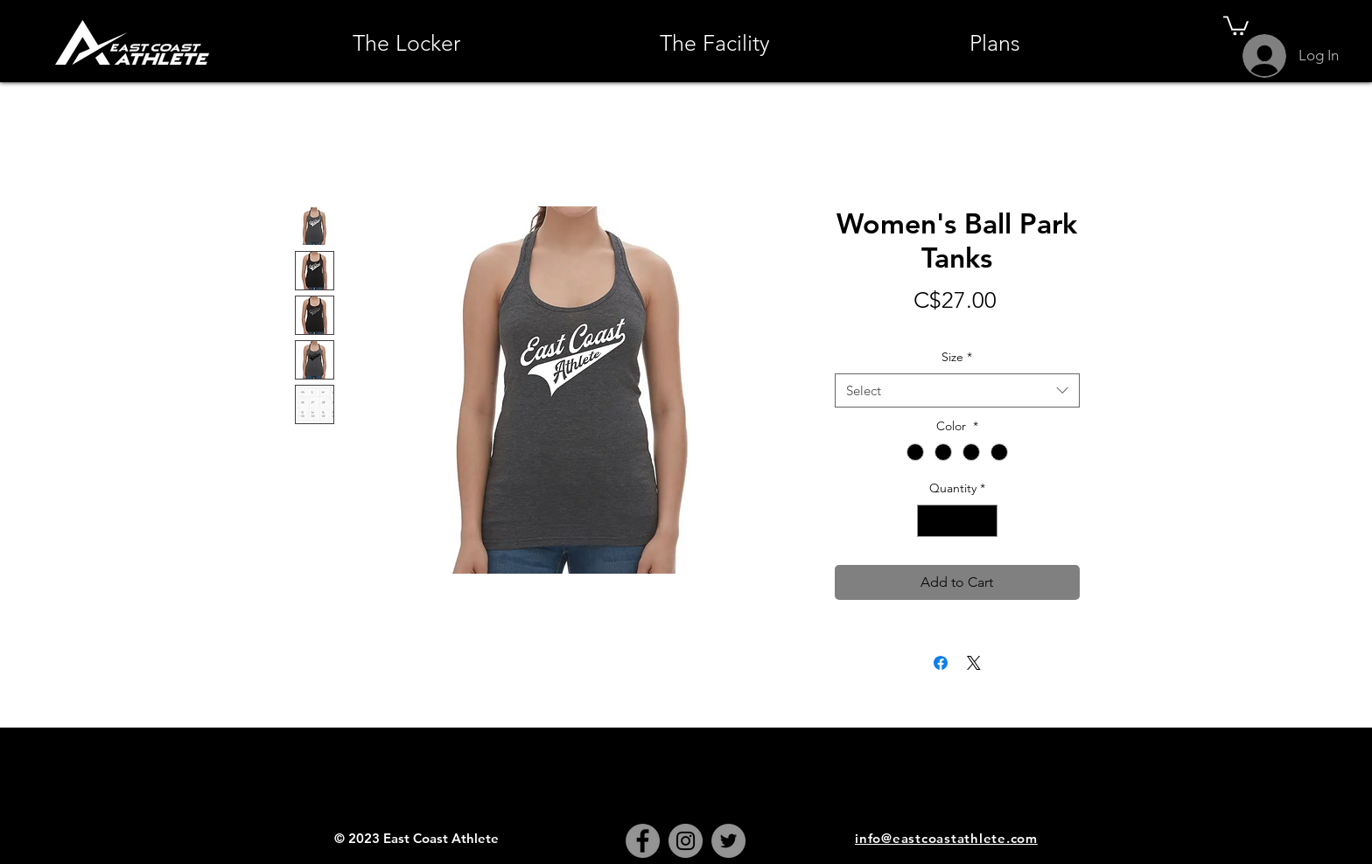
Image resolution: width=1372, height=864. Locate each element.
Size (957, 357)
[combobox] (957, 390)
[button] (1236, 24)
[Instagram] (685, 841)
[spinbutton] (957, 520)
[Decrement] (931, 520)
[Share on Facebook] (940, 662)
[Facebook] (643, 841)
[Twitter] (728, 841)
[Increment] (984, 520)
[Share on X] (973, 662)
